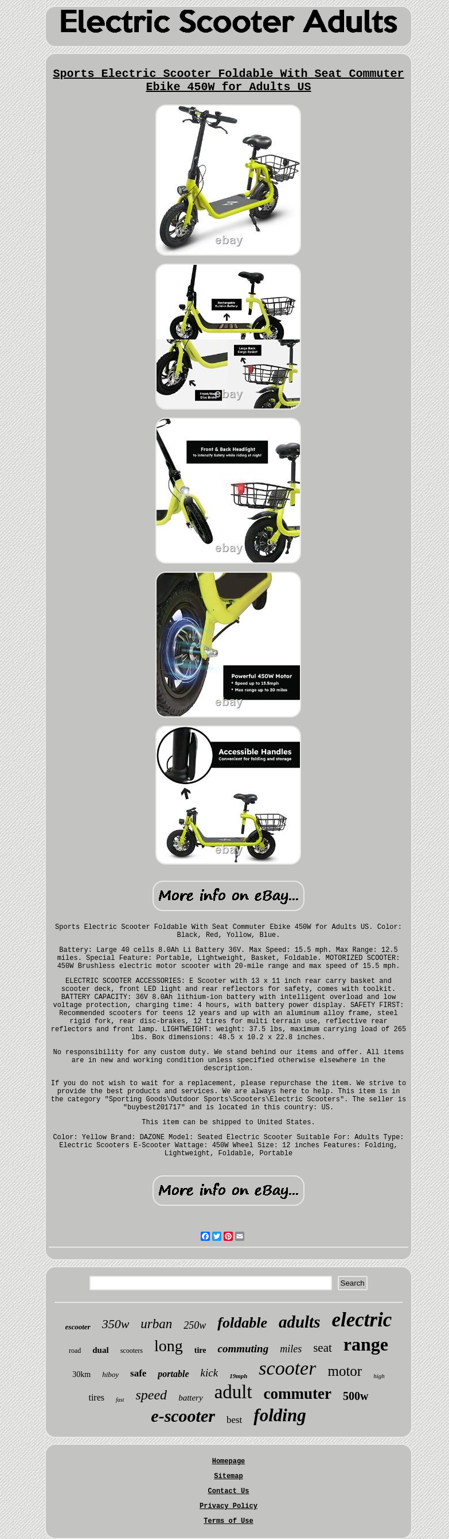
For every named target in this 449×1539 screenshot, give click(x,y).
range (365, 1344)
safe (138, 1373)
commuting (242, 1349)
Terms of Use (228, 1521)
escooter (78, 1326)
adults (300, 1322)
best (234, 1419)
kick (209, 1373)
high (379, 1375)
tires (96, 1397)
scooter (287, 1368)
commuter (297, 1393)
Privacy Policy (228, 1506)
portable (173, 1374)
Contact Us (228, 1491)
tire (200, 1350)
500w (355, 1396)
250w (194, 1325)
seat (322, 1348)
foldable (242, 1322)
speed (151, 1394)
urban (156, 1324)
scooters (131, 1351)
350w (116, 1324)
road (75, 1351)
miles (291, 1349)
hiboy (110, 1374)
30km (81, 1374)
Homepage (228, 1461)
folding (279, 1415)
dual (100, 1350)
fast (120, 1400)
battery (190, 1397)
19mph (238, 1375)
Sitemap (228, 1476)
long (168, 1346)
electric (361, 1320)
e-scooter (183, 1415)
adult (233, 1392)
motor (344, 1371)
